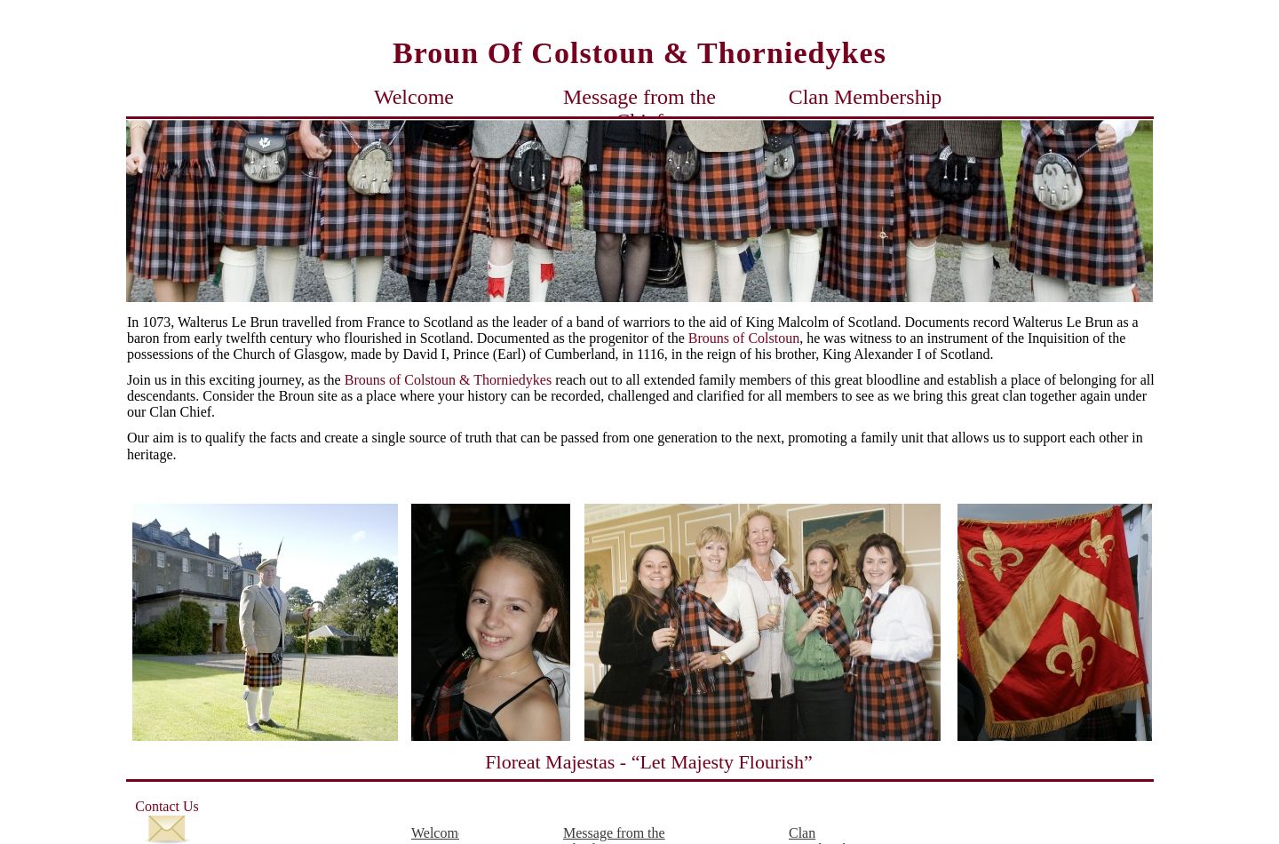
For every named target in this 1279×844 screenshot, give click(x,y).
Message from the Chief (639, 96)
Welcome (414, 96)
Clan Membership (865, 96)
